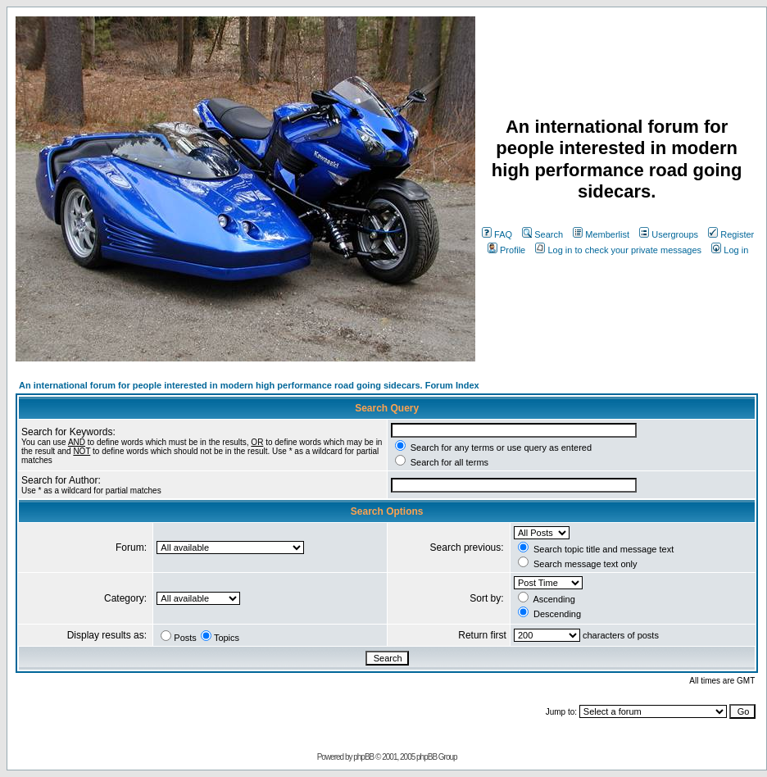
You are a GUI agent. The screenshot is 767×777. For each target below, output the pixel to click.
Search (542, 234)
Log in (729, 250)
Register (731, 234)
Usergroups (668, 234)
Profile (506, 250)
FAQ (497, 234)
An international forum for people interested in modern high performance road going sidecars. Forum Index (249, 385)
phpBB (363, 756)
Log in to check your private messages (618, 250)
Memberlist (601, 234)
